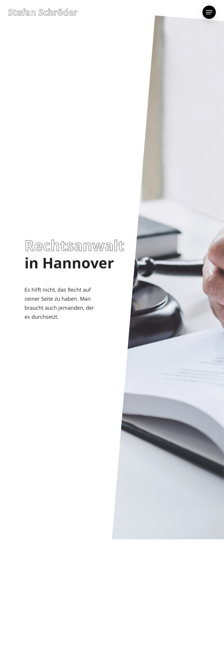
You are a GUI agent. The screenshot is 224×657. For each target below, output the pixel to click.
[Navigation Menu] (209, 12)
